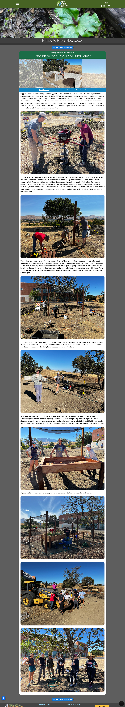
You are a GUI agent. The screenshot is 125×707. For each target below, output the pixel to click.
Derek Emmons (44, 90)
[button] (18, 3)
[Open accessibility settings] (3, 698)
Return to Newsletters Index (62, 47)
